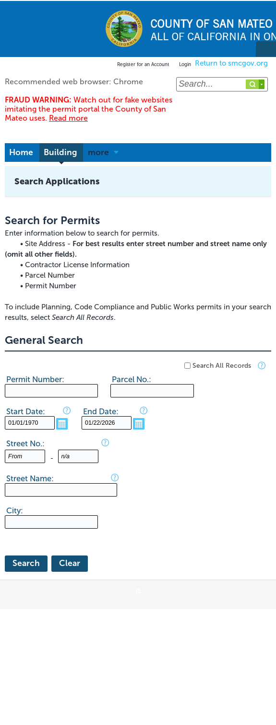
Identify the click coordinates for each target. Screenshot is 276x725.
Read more (68, 118)
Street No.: (25, 443)
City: (14, 510)
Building (60, 152)
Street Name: (30, 478)
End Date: (101, 411)
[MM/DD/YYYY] (30, 423)
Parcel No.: (131, 379)
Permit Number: (35, 379)
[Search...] (222, 84)
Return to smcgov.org (231, 63)
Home (21, 152)
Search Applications (57, 181)
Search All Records (221, 366)
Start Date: (25, 411)
